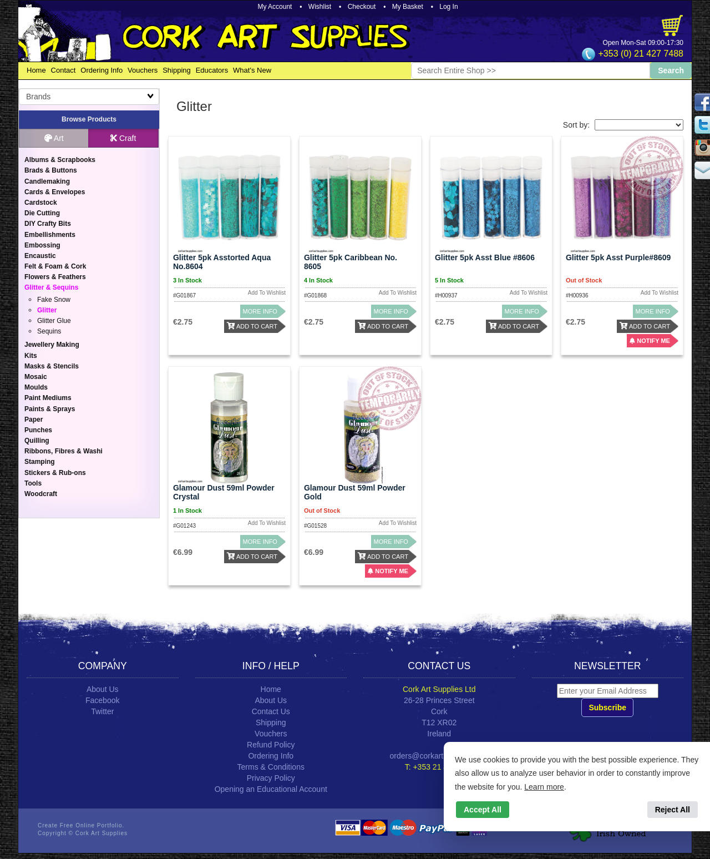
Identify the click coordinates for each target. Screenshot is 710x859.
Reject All (672, 809)
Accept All (482, 809)
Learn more (544, 786)
